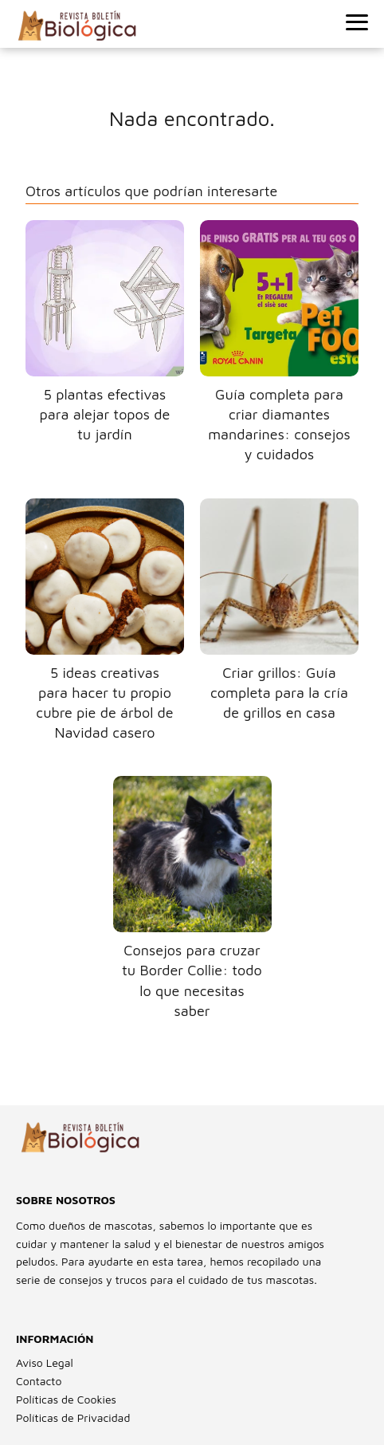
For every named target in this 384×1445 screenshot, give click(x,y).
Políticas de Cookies (66, 1399)
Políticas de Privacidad (73, 1417)
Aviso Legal (44, 1362)
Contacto (38, 1381)
